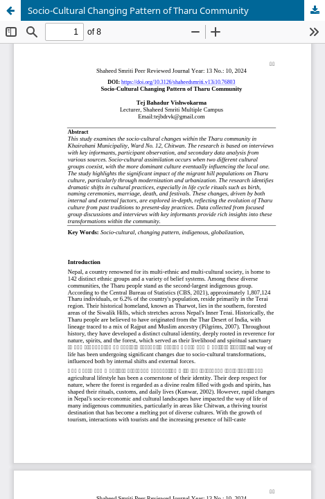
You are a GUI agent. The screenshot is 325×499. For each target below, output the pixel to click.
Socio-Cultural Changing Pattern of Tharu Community (138, 10)
